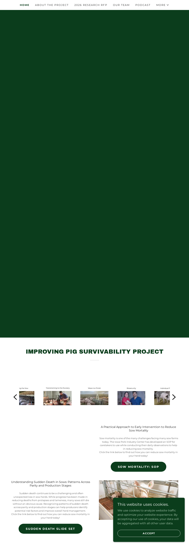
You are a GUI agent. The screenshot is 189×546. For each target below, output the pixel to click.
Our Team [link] (121, 5)
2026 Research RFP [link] (90, 5)
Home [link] (24, 5)
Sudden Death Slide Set (50, 529)
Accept (149, 533)
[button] (162, 5)
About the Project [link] (52, 5)
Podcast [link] (143, 5)
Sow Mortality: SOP (138, 467)
